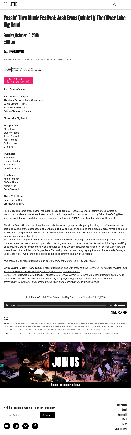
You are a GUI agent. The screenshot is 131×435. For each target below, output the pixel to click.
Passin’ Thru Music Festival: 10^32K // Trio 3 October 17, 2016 (37, 59)
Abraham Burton (40, 323)
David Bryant (10, 326)
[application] (65, 305)
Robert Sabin (50, 329)
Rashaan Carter (33, 329)
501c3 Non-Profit (121, 429)
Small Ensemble (112, 333)
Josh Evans (97, 326)
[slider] (61, 305)
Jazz (81, 333)
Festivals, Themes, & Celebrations (31, 333)
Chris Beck (104, 323)
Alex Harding (72, 323)
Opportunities (122, 405)
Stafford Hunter (67, 329)
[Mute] (115, 305)
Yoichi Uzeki (102, 329)
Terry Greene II (86, 329)
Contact (124, 424)
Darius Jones (118, 323)
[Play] (7, 305)
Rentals (124, 410)
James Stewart (81, 326)
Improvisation (70, 333)
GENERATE (56, 333)
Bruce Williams (89, 323)
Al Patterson (57, 323)
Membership (122, 414)
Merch (124, 419)
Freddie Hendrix (45, 326)
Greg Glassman (63, 326)
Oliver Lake (16, 329)
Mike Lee (108, 326)
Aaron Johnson (21, 323)
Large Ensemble (94, 333)
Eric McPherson (27, 326)
